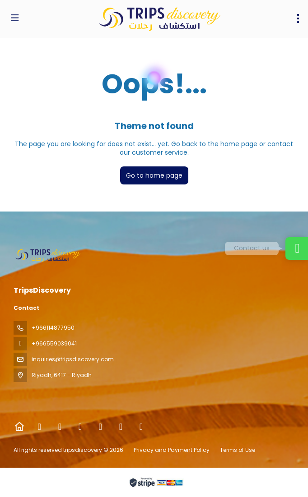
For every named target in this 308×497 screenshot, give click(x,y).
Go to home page (154, 175)
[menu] (298, 18)
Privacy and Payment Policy (172, 450)
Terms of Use (237, 450)
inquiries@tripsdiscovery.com (73, 359)
